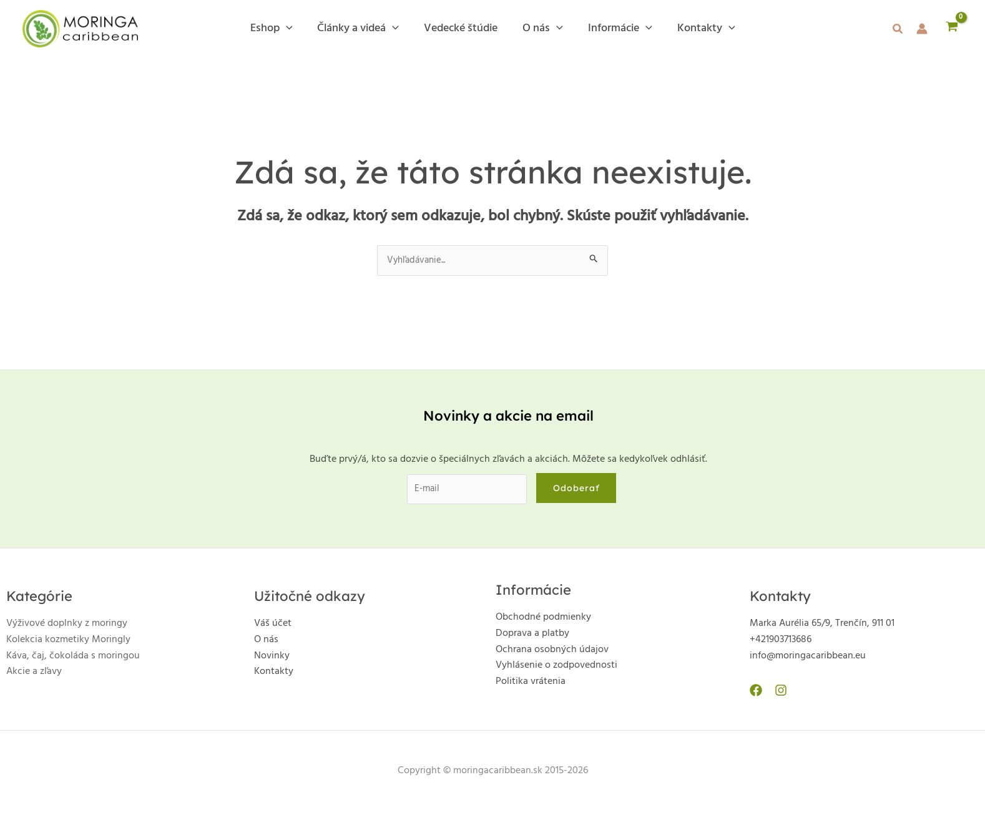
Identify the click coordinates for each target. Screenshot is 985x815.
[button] (898, 31)
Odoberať (580, 489)
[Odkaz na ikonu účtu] (922, 28)
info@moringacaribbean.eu (808, 659)
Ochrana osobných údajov (552, 653)
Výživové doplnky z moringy (66, 626)
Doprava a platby (532, 636)
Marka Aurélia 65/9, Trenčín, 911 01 (822, 626)
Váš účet (273, 626)
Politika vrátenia (531, 684)
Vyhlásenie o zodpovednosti (556, 668)
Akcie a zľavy (34, 674)
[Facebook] (756, 693)
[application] (292, 28)
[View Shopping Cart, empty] (951, 28)
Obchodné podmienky (543, 620)
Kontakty (273, 674)
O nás (266, 643)
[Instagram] (778, 693)
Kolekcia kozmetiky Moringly (68, 643)
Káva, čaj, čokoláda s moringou (73, 659)
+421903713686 (780, 643)
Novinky (272, 659)
